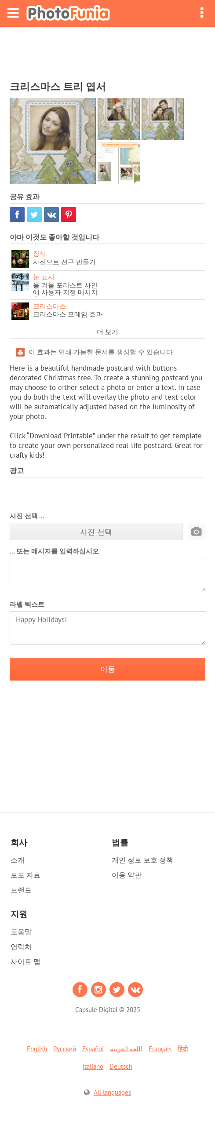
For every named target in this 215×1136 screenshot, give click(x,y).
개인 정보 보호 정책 (142, 860)
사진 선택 (96, 532)
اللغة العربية (126, 1049)
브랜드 (21, 889)
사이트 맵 (25, 961)
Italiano (93, 1066)
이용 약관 (127, 874)
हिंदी (183, 1049)
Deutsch (120, 1066)
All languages (112, 1092)
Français (160, 1049)
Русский (64, 1049)
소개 (18, 860)
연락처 (21, 946)
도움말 (21, 931)
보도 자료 (25, 874)
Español (93, 1049)
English (37, 1049)
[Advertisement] (107, 51)
